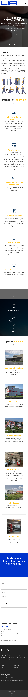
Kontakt (16, 667)
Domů (2, 665)
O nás (2, 667)
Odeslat (7, 603)
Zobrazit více (14, 35)
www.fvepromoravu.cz (18, 274)
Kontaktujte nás (14, 571)
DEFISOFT (17, 695)
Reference (16, 665)
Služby (2, 670)
